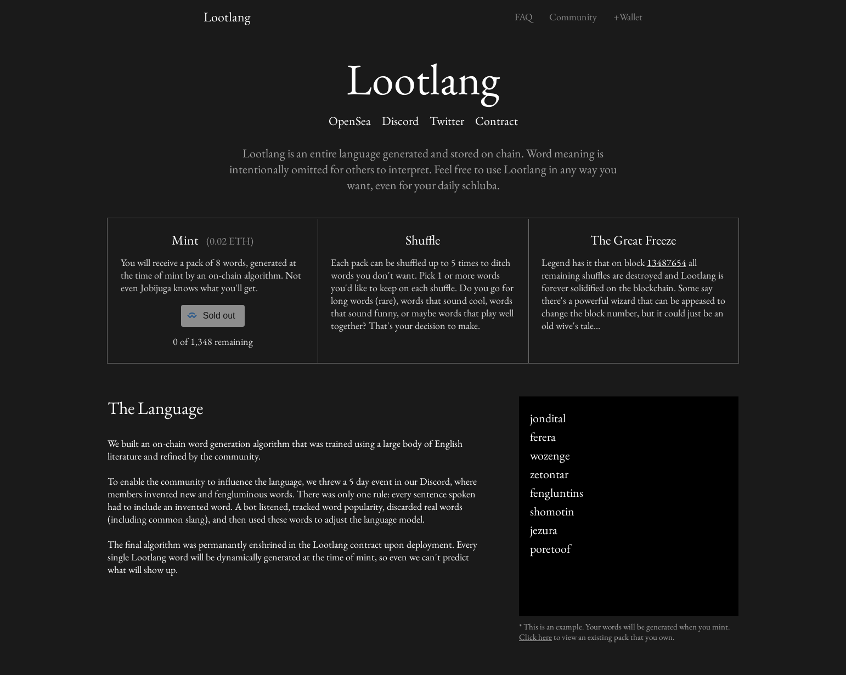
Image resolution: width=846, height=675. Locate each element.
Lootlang (227, 16)
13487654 (666, 262)
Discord (400, 121)
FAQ (524, 16)
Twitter (447, 121)
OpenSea (350, 121)
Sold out (210, 315)
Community (573, 16)
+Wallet (627, 16)
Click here (535, 637)
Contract (496, 121)
